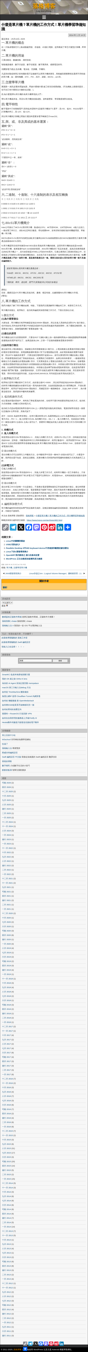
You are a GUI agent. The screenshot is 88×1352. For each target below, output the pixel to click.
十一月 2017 (7, 1031)
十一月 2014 (7, 1187)
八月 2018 (6, 992)
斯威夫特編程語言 (10, 752)
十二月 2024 (7, 822)
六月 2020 (6, 926)
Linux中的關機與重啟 (15, 541)
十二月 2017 (7, 1026)
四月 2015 (6, 1166)
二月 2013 (6, 1275)
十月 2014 (6, 1192)
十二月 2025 (7, 791)
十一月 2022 (7, 848)
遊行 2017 (6, 1066)
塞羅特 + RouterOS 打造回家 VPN (17, 714)
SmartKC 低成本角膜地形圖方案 (16, 674)
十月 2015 (6, 1140)
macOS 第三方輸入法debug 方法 (16, 687)
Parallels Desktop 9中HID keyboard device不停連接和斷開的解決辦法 (37, 548)
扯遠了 (5, 744)
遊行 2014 (6, 1218)
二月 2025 (6, 813)
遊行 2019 (6, 970)
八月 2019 (6, 948)
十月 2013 (6, 1240)
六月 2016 (6, 1105)
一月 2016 (6, 1127)
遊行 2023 (6, 839)
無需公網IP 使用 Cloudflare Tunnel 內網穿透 (21, 696)
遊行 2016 (6, 1118)
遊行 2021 (6, 900)
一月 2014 (6, 1227)
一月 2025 (6, 817)
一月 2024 (6, 835)
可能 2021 (6, 892)
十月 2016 (6, 1087)
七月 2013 (6, 1253)
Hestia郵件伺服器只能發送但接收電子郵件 (20, 722)
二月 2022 (6, 870)
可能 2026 (6, 783)
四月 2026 (6, 787)
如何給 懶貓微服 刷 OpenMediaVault (18, 701)
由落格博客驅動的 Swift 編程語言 (16, 642)
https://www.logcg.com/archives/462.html (44, 520)
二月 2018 (6, 1018)
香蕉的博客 (7, 761)
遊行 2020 (6, 939)
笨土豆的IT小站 (8, 735)
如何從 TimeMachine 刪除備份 (15, 692)
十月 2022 (6, 852)
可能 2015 (6, 1161)
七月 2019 (6, 952)
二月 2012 (6, 1318)
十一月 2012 (7, 1288)
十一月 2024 (7, 826)
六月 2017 (6, 1052)
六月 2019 (6, 957)
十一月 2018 (7, 979)
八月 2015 (6, 1148)
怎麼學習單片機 (20, 567)
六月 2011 (6, 1331)
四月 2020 (6, 935)
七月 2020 (6, 922)
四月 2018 (6, 1009)
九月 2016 (6, 1092)
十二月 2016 (7, 1079)
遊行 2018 (6, 1013)
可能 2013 (6, 1261)
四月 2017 (6, 1061)
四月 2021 (6, 896)
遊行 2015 (6, 1170)
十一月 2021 (7, 883)
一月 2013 (6, 1279)
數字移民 (6, 765)
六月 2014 (6, 1205)
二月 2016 (6, 1122)
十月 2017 (6, 1035)
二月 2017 (6, 1070)
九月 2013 (6, 1244)
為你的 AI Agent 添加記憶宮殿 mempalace (20, 683)
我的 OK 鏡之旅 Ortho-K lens (14, 679)
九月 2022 (6, 857)
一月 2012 (6, 1322)
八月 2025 (6, 804)
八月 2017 (6, 1044)
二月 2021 (6, 904)
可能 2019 (6, 961)
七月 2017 (6, 1048)
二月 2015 (6, 1174)
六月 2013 (6, 1257)
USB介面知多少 (13, 544)
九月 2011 (6, 1327)
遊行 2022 (6, 865)
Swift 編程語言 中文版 (11, 757)
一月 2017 (6, 1074)
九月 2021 (6, 887)
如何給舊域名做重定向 (12, 709)
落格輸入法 (7, 748)
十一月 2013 (7, 1235)
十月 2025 (6, 796)
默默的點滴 (7, 770)
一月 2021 (6, 909)
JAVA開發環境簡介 (13, 573)
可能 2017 (6, 1057)
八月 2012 (6, 1296)
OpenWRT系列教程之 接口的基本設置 (22, 555)
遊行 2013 (6, 1270)
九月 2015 (6, 1144)
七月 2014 (6, 1200)
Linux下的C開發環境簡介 (17, 551)
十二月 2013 (7, 1231)
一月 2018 (6, 1022)
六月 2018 (6, 1000)
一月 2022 (6, 874)
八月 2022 (6, 861)
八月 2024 (6, 831)
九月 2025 (6, 800)
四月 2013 (6, 1266)
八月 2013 (6, 1248)
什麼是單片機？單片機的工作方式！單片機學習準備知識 (60, 516)
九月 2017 (6, 1039)
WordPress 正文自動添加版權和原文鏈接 (24, 559)
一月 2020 (6, 944)
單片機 (9, 567)
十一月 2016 (7, 1083)
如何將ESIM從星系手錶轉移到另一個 (18, 705)
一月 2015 (6, 1179)
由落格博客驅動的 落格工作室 (14, 638)
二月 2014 (6, 1222)
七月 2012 (6, 1301)
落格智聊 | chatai (9, 621)
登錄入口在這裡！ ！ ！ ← (13, 647)
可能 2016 (6, 1109)
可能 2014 (6, 1209)
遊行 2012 (6, 1314)
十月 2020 (6, 918)
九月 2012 (6, 1292)
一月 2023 (6, 844)
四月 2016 (6, 1113)
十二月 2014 (7, 1183)
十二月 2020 (7, 913)
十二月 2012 (7, 1283)
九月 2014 (6, 1196)
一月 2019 (6, 974)
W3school (6, 739)
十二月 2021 (7, 878)
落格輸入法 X (8, 625)
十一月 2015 (7, 1135)
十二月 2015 (7, 1131)
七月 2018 (6, 996)
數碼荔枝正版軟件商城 (12, 617)
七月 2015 (6, 1153)
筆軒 (5, 587)
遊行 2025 (6, 809)
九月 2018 (6, 987)
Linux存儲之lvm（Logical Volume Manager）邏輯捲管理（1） (56, 573)
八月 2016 (6, 1096)
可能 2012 (6, 1305)
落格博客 (44, 6)
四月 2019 (6, 965)
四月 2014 (6, 1214)
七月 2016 (6, 1100)
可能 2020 (6, 931)
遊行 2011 (6, 1335)
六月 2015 (6, 1157)
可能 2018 (6, 1005)
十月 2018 (6, 983)
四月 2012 (6, 1309)
